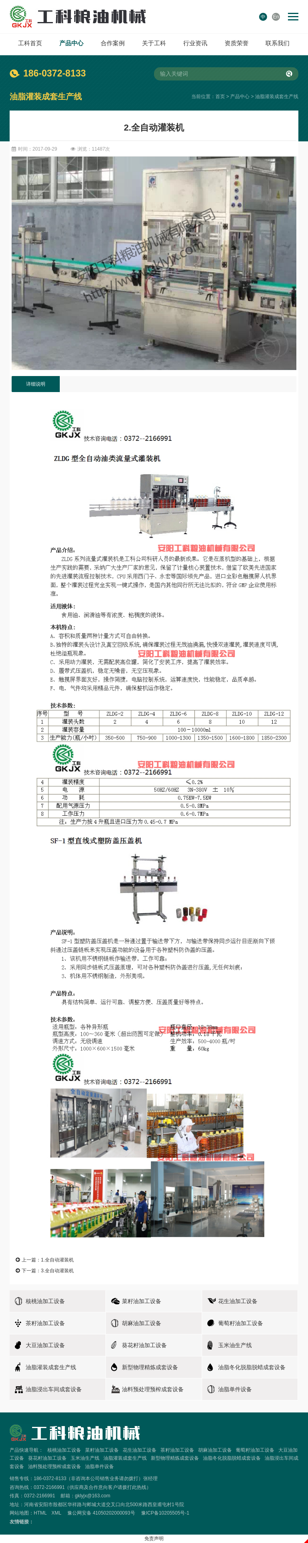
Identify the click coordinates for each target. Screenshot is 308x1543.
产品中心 (71, 43)
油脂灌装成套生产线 (276, 96)
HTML (40, 1513)
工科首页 (30, 43)
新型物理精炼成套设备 (175, 1458)
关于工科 (154, 43)
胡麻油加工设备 (215, 1450)
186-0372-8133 (54, 73)
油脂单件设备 (99, 1466)
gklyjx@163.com (92, 1496)
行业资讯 (195, 43)
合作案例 (113, 43)
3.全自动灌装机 (57, 1270)
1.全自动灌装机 (57, 1260)
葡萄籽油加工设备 (255, 1450)
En (276, 17)
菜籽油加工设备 (102, 1450)
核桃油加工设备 (64, 1450)
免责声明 (154, 1538)
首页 (220, 96)
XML (56, 1513)
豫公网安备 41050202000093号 (101, 1513)
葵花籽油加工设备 (47, 1458)
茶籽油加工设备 (177, 1450)
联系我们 (277, 43)
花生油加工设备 (139, 1450)
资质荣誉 (237, 43)
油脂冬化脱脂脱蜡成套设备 (232, 1458)
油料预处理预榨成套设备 (54, 1466)
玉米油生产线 (85, 1458)
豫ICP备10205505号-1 (165, 1513)
